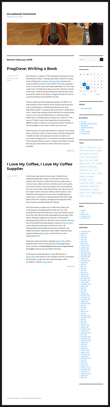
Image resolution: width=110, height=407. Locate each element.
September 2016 (86, 284)
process (90, 179)
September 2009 (86, 333)
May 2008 (84, 344)
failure (82, 160)
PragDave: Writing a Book (32, 68)
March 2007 (84, 364)
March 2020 (84, 243)
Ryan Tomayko (85, 131)
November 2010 (85, 315)
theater (82, 192)
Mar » (98, 94)
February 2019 (85, 249)
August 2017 (84, 262)
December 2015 (85, 296)
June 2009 (84, 335)
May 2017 (83, 268)
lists (96, 170)
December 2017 (85, 257)
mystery (99, 173)
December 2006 (86, 368)
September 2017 (85, 261)
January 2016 (84, 294)
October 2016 (84, 282)
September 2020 (86, 231)
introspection (93, 166)
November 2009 (85, 329)
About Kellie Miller (86, 108)
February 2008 (85, 350)
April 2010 (84, 323)
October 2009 (85, 331)
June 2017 (83, 266)
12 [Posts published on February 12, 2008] (84, 84)
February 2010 (85, 325)
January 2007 (85, 366)
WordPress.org (85, 218)
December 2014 (85, 300)
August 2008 (84, 342)
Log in (83, 212)
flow (91, 160)
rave (17, 78)
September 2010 (86, 317)
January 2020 (85, 247)
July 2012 (83, 309)
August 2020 (84, 233)
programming (11, 78)
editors (82, 157)
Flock (73, 150)
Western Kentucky (96, 192)
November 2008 (85, 339)
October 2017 (84, 259)
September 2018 (86, 255)
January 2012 (85, 311)
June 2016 (83, 290)
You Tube (88, 196)
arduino (90, 147)
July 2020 (83, 235)
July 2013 (83, 305)
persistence (90, 176)
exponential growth (92, 157)
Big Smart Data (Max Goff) (89, 124)
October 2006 (85, 372)
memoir (82, 173)
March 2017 (84, 272)
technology (95, 189)
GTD (93, 163)
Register (83, 210)
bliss (99, 147)
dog (81, 153)
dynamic (86, 153)
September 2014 (86, 303)
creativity (99, 150)
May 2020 (84, 239)
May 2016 (83, 292)
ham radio (99, 163)
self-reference (84, 186)
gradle (82, 163)
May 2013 (83, 307)
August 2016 (84, 286)
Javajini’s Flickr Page (87, 127)
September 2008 (86, 340)
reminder (99, 183)
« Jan (84, 94)
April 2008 (84, 346)
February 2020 (85, 245)
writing (9, 80)
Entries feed (84, 214)
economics (94, 153)
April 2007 (84, 362)
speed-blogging (85, 189)
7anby (81, 147)
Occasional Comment (21, 14)
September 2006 (86, 374)
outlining (82, 176)
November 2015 (85, 298)
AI (85, 147)
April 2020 (84, 241)
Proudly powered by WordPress (31, 398)
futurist (96, 160)
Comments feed (86, 216)
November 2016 (85, 280)
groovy (88, 163)
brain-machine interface (87, 150)
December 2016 (85, 278)
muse (88, 173)
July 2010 (83, 319)
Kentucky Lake (84, 170)
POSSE (83, 129)
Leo (92, 170)
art (95, 147)
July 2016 (83, 288)
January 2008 (85, 352)
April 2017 (83, 270)
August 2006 (84, 376)
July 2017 (83, 264)
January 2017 (84, 276)
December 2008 (86, 337)
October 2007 (85, 356)
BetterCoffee (67, 223)
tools (87, 192)
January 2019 (84, 251)
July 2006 (83, 377)
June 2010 (83, 321)
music (93, 173)
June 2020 (84, 237)
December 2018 (85, 253)
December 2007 (85, 354)
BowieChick (84, 126)
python (92, 183)
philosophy (83, 179)
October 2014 (85, 301)
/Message (84, 122)
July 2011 (83, 313)
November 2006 (85, 370)
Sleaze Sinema (94, 186)
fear (86, 160)
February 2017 (85, 274)
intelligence (83, 166)
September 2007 (86, 358)
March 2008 (84, 348)
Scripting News (85, 133)
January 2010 (85, 327)
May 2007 (84, 360)
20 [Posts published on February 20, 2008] (88, 88)
